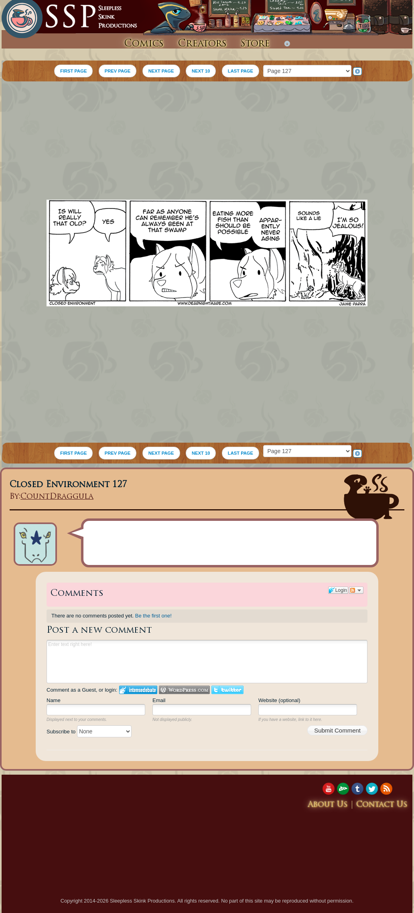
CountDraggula (56, 497)
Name (54, 700)
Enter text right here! (207, 661)
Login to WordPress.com (184, 690)
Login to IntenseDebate (138, 690)
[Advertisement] (207, 141)
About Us (328, 805)
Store (255, 44)
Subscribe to (89, 732)
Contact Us (382, 805)
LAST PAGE (240, 71)
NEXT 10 (201, 71)
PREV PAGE (117, 71)
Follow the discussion (356, 590)
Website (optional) (279, 700)
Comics (144, 44)
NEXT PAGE (161, 71)
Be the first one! (153, 616)
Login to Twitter (227, 690)
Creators (202, 44)
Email (159, 700)
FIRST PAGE (73, 71)
